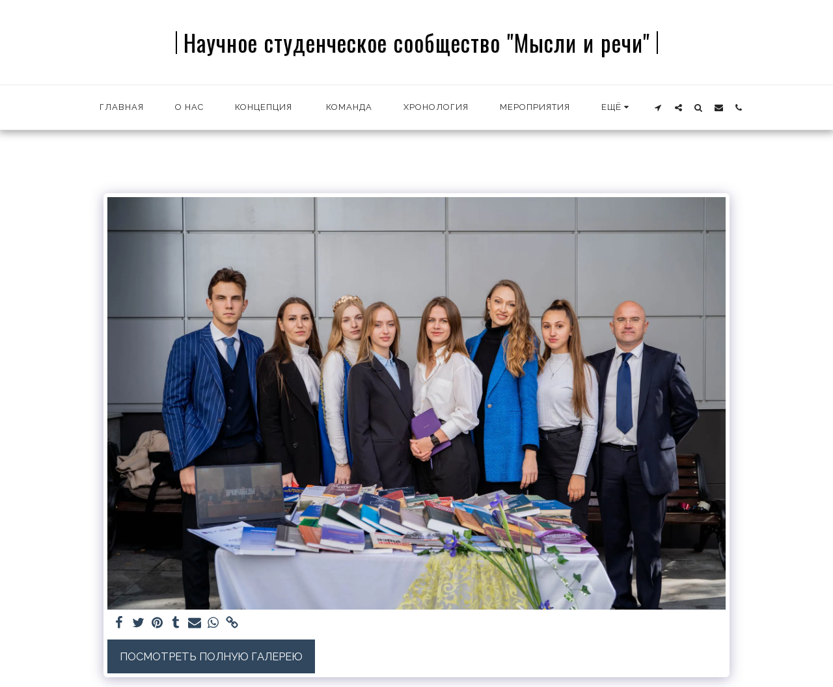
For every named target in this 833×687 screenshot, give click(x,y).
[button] (658, 107)
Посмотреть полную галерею (211, 656)
